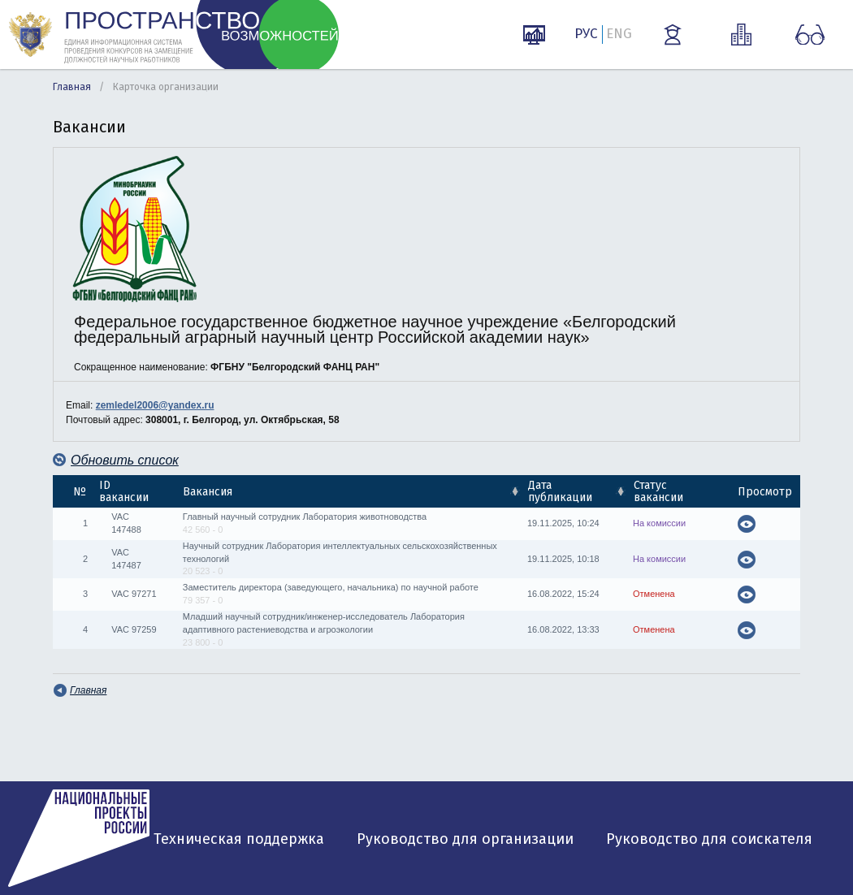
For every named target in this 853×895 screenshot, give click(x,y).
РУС (586, 33)
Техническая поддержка (239, 839)
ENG (619, 33)
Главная (72, 87)
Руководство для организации (465, 839)
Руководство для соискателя (709, 839)
